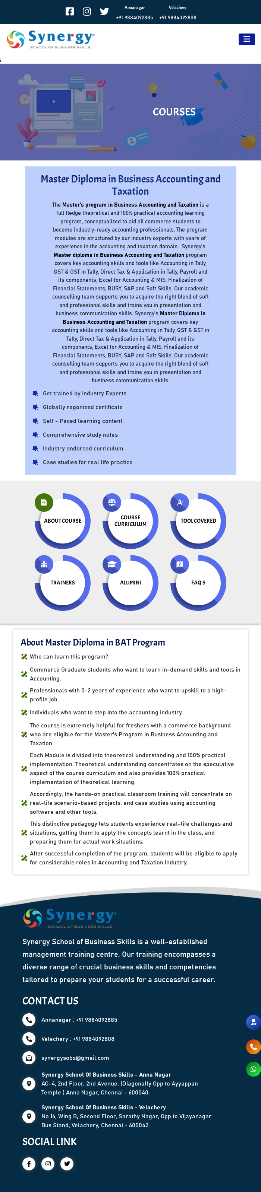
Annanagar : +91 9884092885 (79, 1020)
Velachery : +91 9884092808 (77, 1039)
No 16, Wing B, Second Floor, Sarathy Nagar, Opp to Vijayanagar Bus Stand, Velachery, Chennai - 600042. (126, 1116)
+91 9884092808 (177, 17)
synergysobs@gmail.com (75, 1058)
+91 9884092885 (134, 17)
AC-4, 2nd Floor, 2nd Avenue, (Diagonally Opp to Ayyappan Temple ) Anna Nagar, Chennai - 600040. (119, 1084)
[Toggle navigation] (247, 39)
